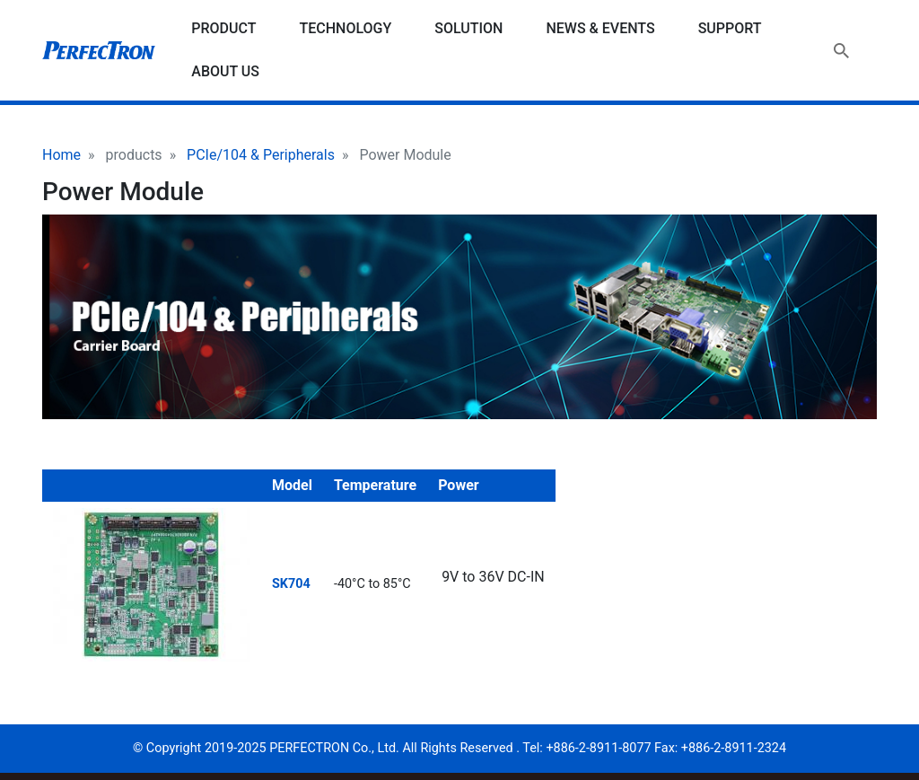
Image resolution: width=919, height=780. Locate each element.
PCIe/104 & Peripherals (261, 154)
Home (61, 154)
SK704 (291, 584)
